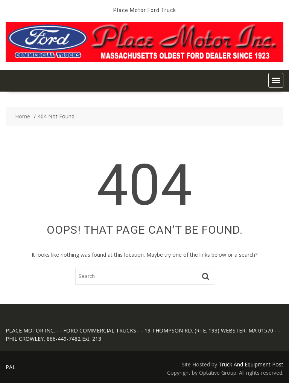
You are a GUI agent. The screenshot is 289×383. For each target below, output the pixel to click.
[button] (275, 80)
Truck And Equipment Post (251, 364)
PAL (10, 367)
